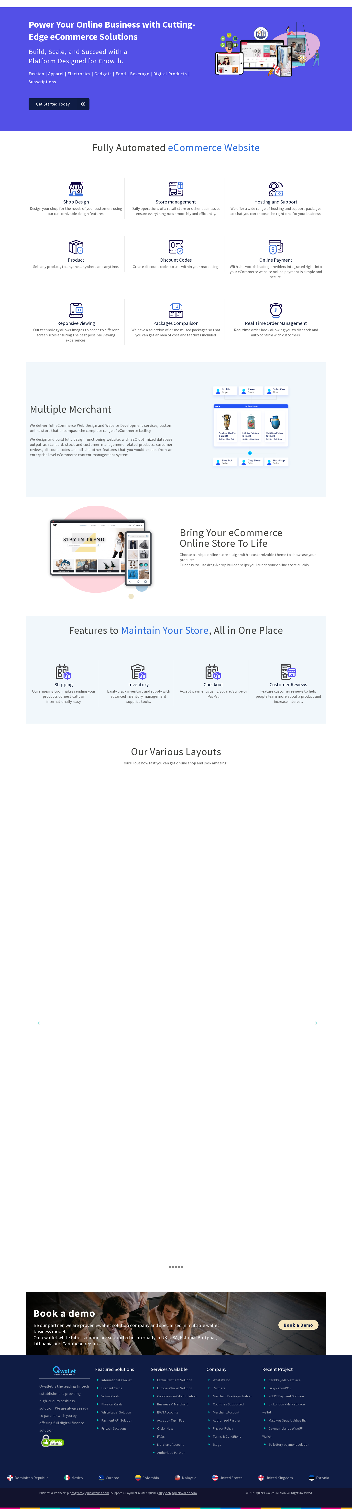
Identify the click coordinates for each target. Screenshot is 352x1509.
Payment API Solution (116, 1420)
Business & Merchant (172, 1404)
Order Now (165, 1428)
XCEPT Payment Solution (286, 1396)
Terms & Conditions (227, 1436)
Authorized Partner (171, 1452)
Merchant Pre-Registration (232, 1396)
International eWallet (116, 1380)
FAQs (161, 1436)
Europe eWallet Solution (174, 1388)
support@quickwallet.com (177, 1493)
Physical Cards (112, 1404)
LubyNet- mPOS (280, 1388)
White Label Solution (116, 1412)
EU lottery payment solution (289, 1444)
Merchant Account (170, 1444)
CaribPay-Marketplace (285, 1380)
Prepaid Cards (111, 1388)
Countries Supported (228, 1404)
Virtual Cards (110, 1396)
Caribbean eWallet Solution (177, 1396)
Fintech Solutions (114, 1428)
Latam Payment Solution (174, 1380)
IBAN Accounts (167, 1412)
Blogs (217, 1444)
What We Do (221, 1380)
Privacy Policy (223, 1428)
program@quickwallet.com (89, 1493)
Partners (219, 1388)
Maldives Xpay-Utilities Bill (287, 1420)
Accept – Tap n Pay (170, 1420)
